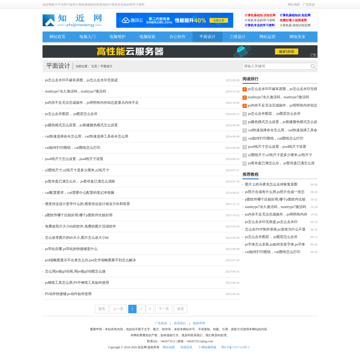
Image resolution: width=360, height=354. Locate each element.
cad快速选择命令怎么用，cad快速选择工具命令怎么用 (86, 136)
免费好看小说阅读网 (293, 20)
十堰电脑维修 (207, 347)
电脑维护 (118, 36)
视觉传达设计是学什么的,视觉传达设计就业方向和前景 (87, 204)
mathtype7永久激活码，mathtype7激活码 (75, 91)
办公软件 (178, 36)
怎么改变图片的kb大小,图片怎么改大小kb (77, 238)
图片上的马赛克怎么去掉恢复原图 (271, 184)
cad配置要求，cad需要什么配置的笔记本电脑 (79, 192)
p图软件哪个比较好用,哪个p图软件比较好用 (78, 215)
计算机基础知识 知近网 (295, 15)
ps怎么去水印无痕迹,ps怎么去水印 (271, 222)
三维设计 (238, 36)
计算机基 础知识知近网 (295, 25)
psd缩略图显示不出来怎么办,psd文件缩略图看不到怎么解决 (90, 260)
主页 (94, 66)
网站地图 (294, 4)
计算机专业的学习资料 (260, 25)
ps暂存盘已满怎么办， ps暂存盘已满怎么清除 (80, 181)
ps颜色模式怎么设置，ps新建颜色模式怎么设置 (81, 125)
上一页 (118, 309)
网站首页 (58, 36)
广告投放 (309, 4)
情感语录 (186, 347)
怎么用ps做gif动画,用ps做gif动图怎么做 (75, 271)
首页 (101, 309)
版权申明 (199, 323)
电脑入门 (88, 36)
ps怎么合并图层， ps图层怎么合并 (71, 114)
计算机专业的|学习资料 (260, 20)
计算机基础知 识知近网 (260, 15)
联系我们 (180, 323)
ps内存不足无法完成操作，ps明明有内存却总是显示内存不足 (92, 102)
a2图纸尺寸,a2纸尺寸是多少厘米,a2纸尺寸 (77, 170)
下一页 (163, 309)
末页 (180, 309)
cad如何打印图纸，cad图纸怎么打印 (72, 148)
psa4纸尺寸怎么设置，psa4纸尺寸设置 (74, 159)
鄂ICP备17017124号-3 (235, 347)
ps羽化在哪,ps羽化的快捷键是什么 (71, 249)
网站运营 (268, 36)
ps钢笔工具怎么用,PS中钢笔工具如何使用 (77, 282)
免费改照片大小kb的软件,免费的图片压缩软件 (80, 226)
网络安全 (298, 36)
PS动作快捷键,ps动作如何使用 (68, 294)
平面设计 (208, 36)
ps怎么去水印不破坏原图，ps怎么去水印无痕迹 (81, 80)
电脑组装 (148, 36)
